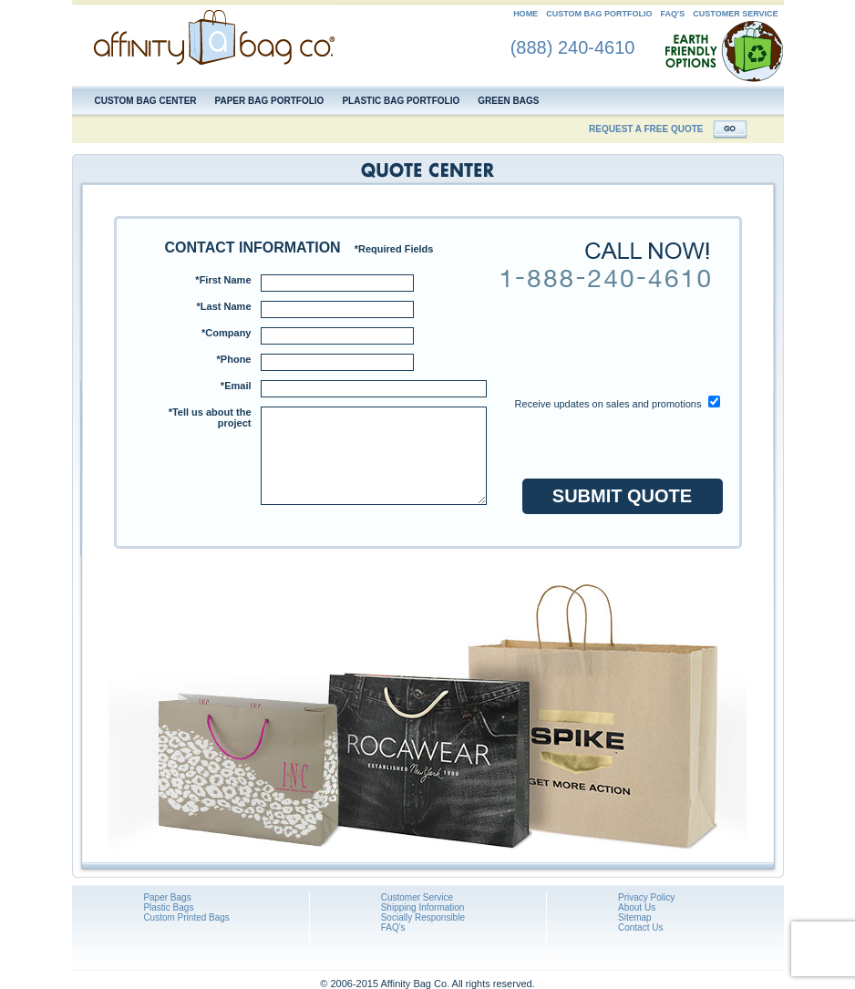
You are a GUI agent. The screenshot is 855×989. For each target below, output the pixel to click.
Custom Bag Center (146, 101)
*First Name (223, 279)
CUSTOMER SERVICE (735, 13)
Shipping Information (423, 907)
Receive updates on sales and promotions (608, 403)
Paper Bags (167, 897)
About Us (636, 907)
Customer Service (417, 897)
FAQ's (673, 13)
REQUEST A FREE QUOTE (646, 129)
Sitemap (635, 917)
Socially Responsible (423, 917)
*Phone (234, 359)
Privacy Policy (646, 897)
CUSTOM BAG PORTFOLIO (599, 13)
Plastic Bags (168, 907)
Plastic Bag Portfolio (400, 101)
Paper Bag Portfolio (269, 101)
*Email (236, 385)
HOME (525, 13)
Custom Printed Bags (186, 917)
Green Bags (508, 101)
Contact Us (640, 927)
